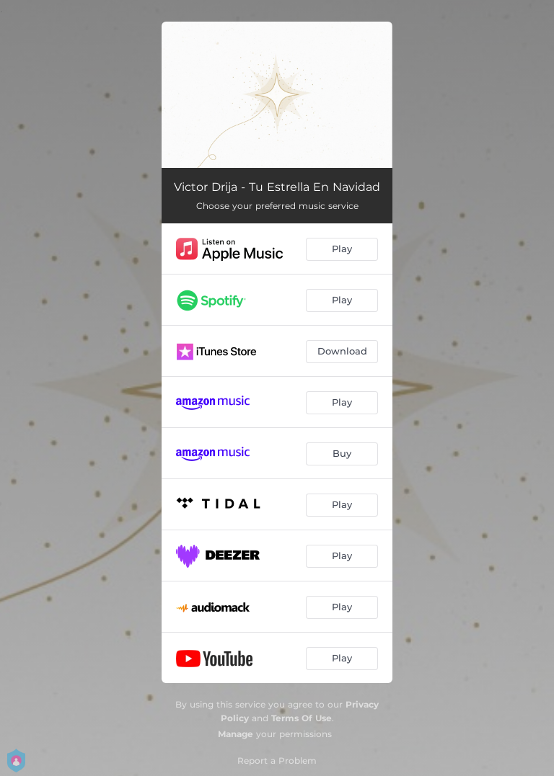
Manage (235, 733)
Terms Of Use (301, 718)
